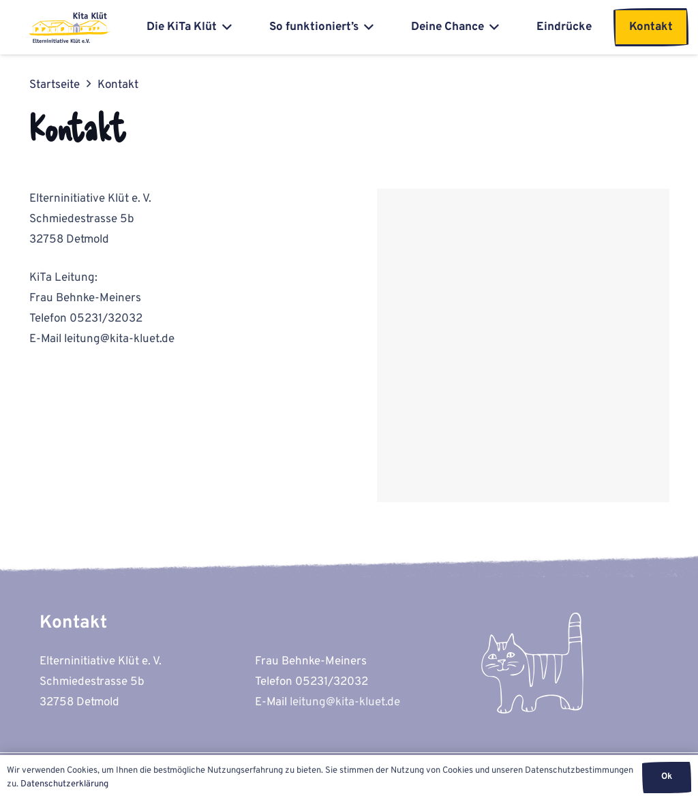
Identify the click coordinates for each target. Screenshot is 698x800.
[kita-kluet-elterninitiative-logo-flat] (70, 27)
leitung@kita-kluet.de (345, 702)
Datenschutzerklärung (64, 784)
